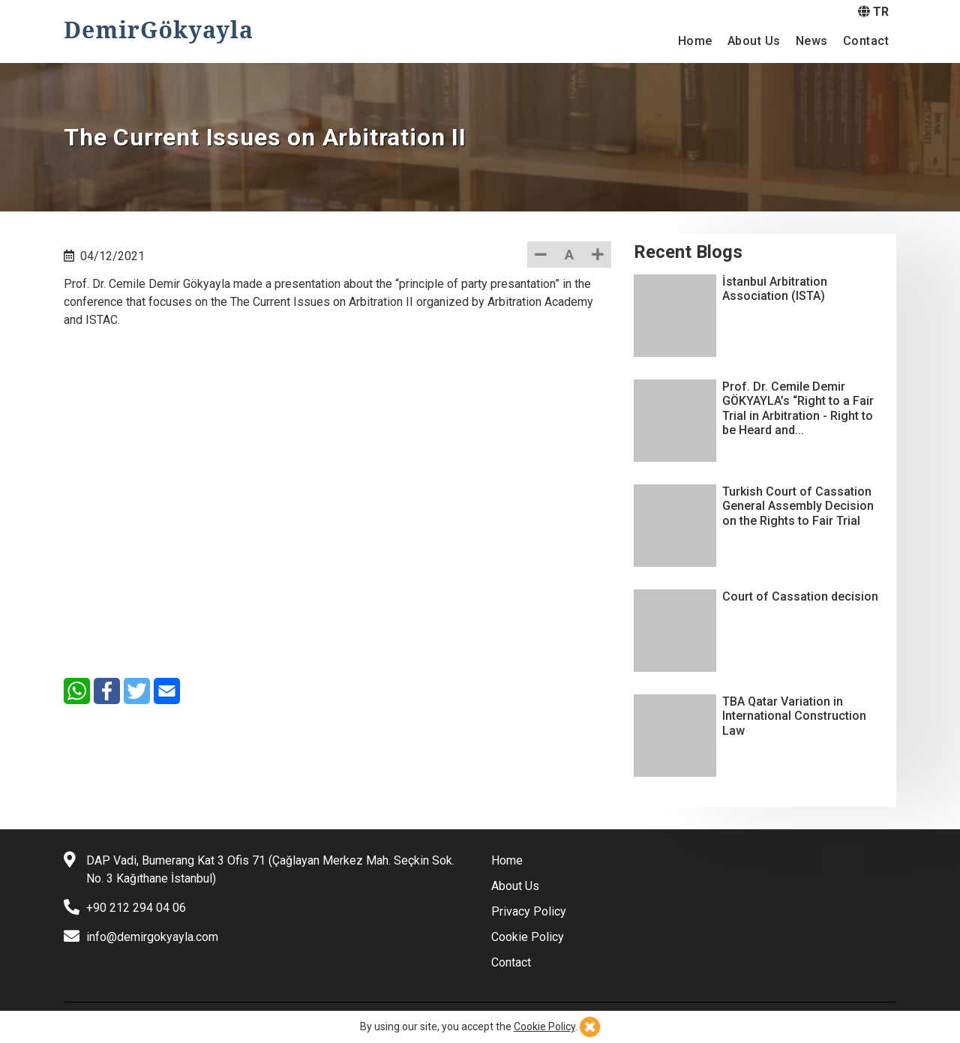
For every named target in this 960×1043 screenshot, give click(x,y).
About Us (754, 41)
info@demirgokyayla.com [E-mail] (152, 937)
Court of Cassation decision (800, 596)
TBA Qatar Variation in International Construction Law (794, 715)
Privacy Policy (528, 911)
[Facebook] (107, 691)
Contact (866, 41)
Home (695, 41)
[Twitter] (137, 691)
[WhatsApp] (77, 691)
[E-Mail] (167, 691)
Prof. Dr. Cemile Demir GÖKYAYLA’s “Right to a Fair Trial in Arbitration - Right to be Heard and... (798, 408)
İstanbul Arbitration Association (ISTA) (774, 288)
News (812, 41)
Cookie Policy (527, 937)
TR (873, 11)
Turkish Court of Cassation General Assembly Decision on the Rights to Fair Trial (798, 505)
